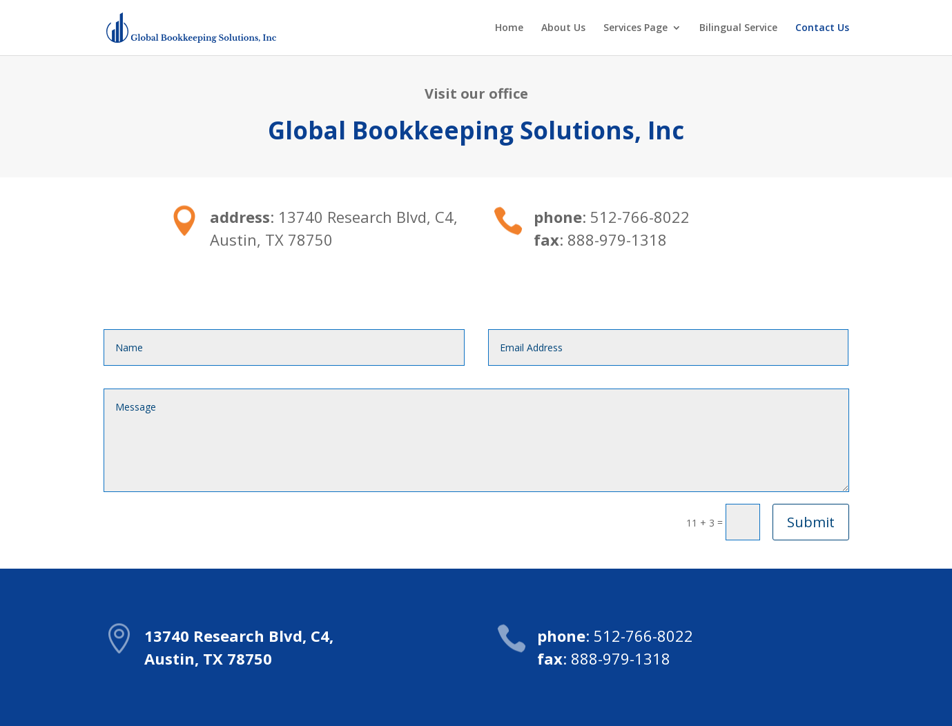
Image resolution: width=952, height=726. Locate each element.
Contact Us (822, 28)
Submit (811, 522)
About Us (563, 28)
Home (509, 28)
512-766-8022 (643, 635)
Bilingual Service (738, 28)
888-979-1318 (620, 658)
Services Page (635, 28)
